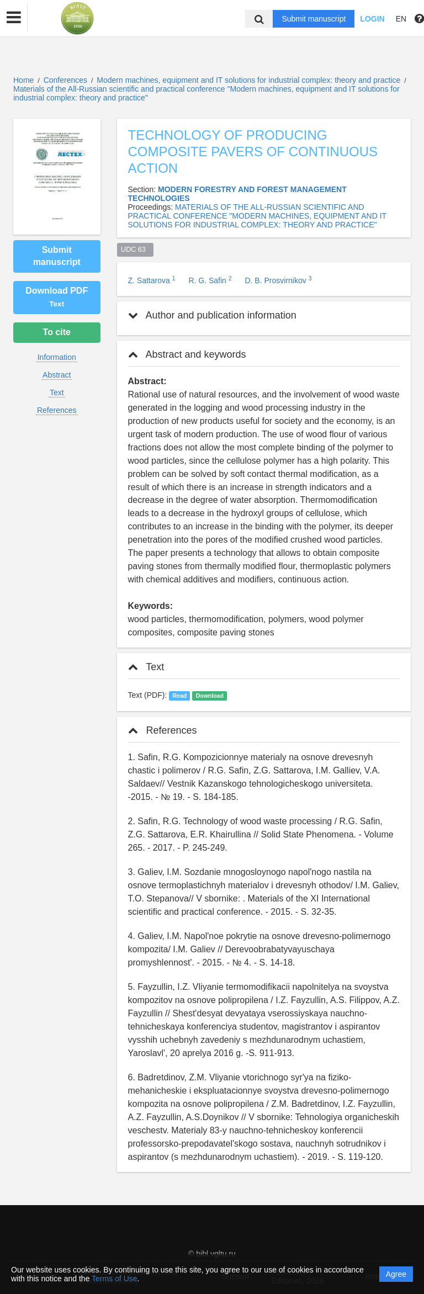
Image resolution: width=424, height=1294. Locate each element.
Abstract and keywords (187, 354)
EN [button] (401, 18)
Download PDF (56, 297)
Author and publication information (212, 315)
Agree (396, 1274)
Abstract (57, 374)
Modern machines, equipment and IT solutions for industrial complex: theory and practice (249, 80)
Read (179, 695)
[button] (14, 17)
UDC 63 (135, 249)
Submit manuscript (314, 18)
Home (23, 80)
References (57, 410)
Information (57, 357)
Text (57, 392)
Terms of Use (114, 1278)
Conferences (65, 80)
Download (210, 695)
